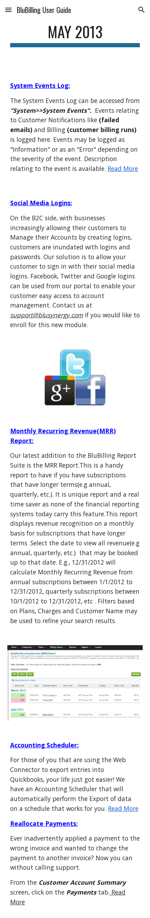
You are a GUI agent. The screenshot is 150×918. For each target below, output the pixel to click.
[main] (75, 35)
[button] (8, 9)
